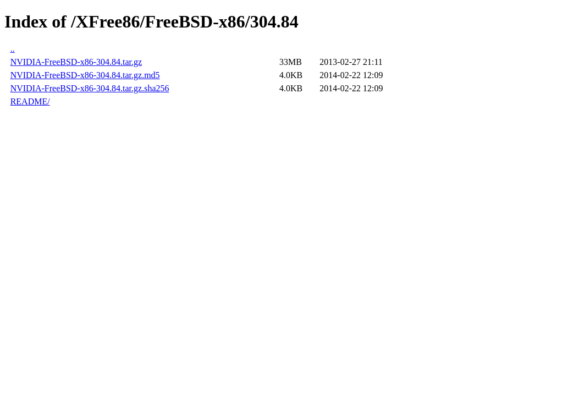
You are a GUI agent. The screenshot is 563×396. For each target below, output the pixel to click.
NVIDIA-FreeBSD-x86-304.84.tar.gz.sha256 (89, 88)
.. (12, 48)
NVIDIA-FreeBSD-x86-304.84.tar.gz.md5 (85, 75)
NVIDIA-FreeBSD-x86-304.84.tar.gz (76, 62)
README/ (30, 101)
